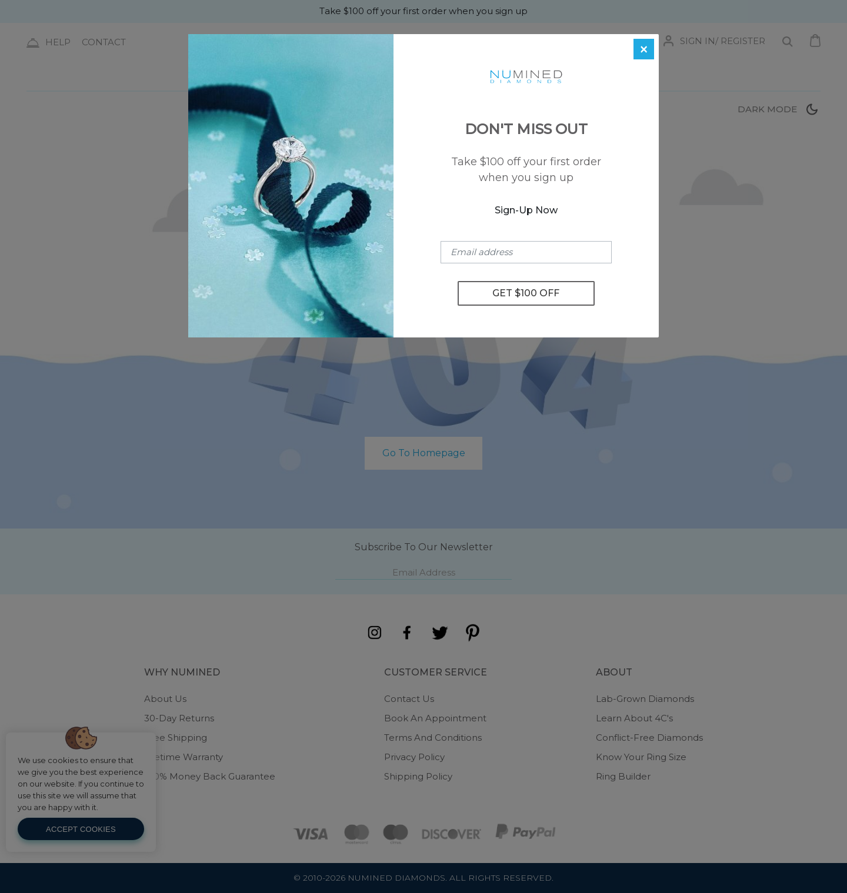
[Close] (643, 49)
